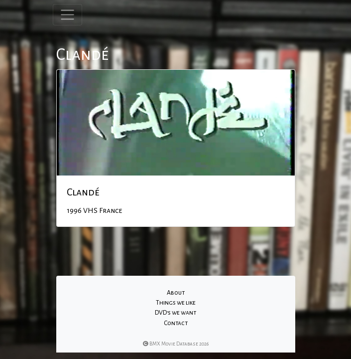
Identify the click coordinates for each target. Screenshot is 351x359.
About (176, 292)
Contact (176, 323)
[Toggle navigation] (67, 14)
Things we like (176, 302)
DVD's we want (175, 312)
